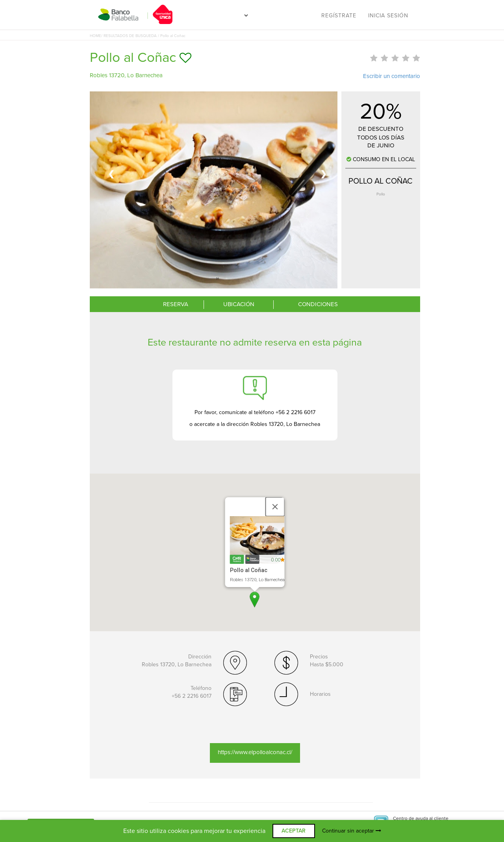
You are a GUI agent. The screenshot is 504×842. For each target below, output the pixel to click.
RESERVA (175, 304)
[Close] (275, 506)
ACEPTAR (294, 830)
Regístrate (338, 15)
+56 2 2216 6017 (191, 696)
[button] (254, 599)
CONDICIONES (318, 304)
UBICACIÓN (238, 304)
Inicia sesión (388, 15)
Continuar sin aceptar (351, 830)
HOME (95, 35)
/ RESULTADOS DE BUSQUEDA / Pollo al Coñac (143, 35)
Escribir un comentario (391, 76)
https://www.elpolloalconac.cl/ (255, 752)
